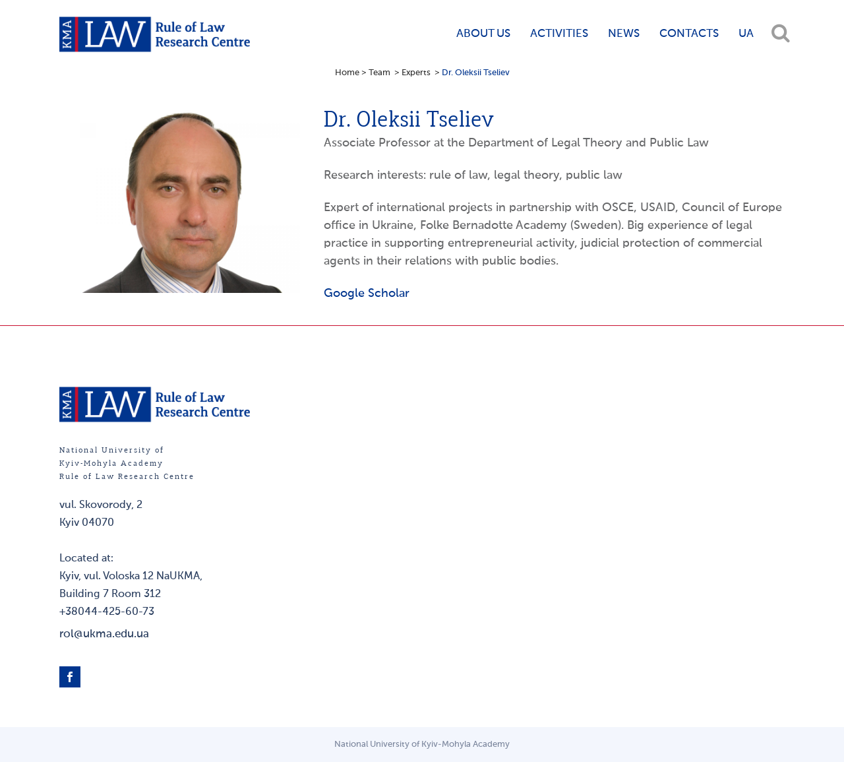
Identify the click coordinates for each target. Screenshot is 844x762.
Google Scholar (366, 294)
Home (347, 73)
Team (379, 73)
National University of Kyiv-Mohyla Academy (422, 744)
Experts (416, 73)
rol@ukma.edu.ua (104, 634)
